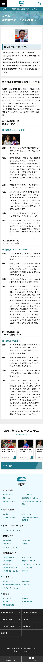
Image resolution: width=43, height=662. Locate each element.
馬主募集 (5, 602)
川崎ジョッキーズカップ (11, 588)
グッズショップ (27, 557)
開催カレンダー (8, 495)
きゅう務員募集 (27, 602)
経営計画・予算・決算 (30, 612)
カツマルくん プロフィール (31, 564)
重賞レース (6, 498)
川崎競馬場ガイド (8, 557)
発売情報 (5, 514)
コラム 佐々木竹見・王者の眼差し (31, 502)
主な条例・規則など (7, 619)
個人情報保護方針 (28, 626)
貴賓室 (24, 544)
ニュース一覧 (7, 598)
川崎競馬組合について (8, 612)
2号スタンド (7, 544)
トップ (3, 9)
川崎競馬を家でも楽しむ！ (31, 498)
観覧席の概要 (7, 540)
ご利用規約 (26, 619)
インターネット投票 (9, 517)
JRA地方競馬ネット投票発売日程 (30, 518)
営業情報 (25, 598)
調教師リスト (26, 581)
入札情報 (4, 633)
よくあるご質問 (27, 568)
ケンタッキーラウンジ (10, 547)
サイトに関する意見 (7, 626)
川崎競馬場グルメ (8, 561)
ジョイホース (26, 514)
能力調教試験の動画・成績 (11, 585)
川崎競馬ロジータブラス (11, 568)
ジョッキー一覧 (8, 581)
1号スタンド (26, 540)
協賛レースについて (9, 501)
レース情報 (25, 495)
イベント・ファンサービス (11, 530)
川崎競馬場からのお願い (11, 571)
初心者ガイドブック (28, 561)
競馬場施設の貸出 (8, 605)
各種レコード (26, 585)
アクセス (25, 571)
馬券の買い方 (7, 564)
